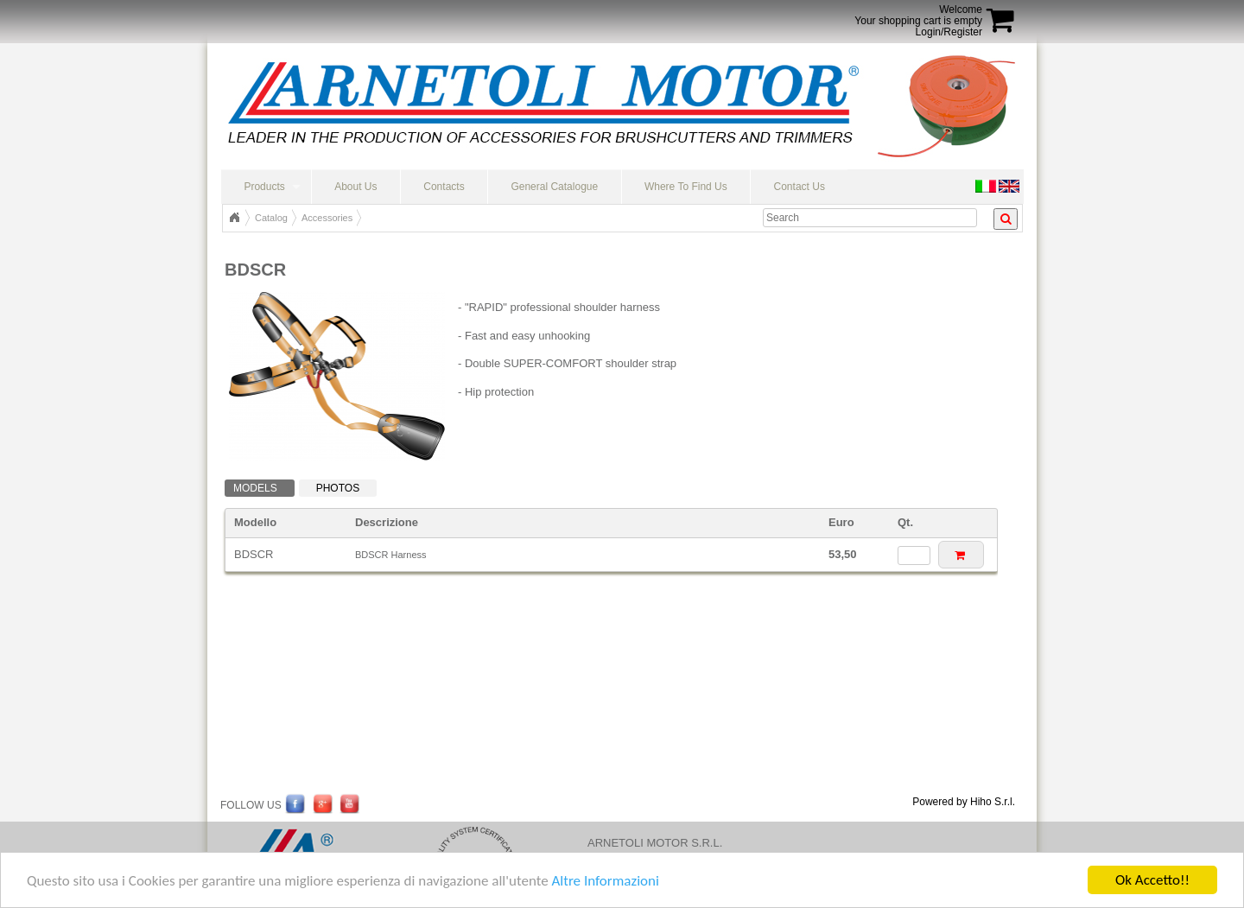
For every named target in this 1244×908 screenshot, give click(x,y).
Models (255, 488)
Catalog (271, 218)
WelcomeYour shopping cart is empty (918, 15)
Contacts (443, 187)
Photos (337, 488)
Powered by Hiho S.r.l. (963, 802)
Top (234, 218)
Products (264, 187)
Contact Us (799, 187)
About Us (355, 187)
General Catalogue (554, 187)
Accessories (326, 218)
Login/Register (949, 32)
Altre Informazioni (604, 882)
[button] (961, 554)
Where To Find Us (685, 187)
